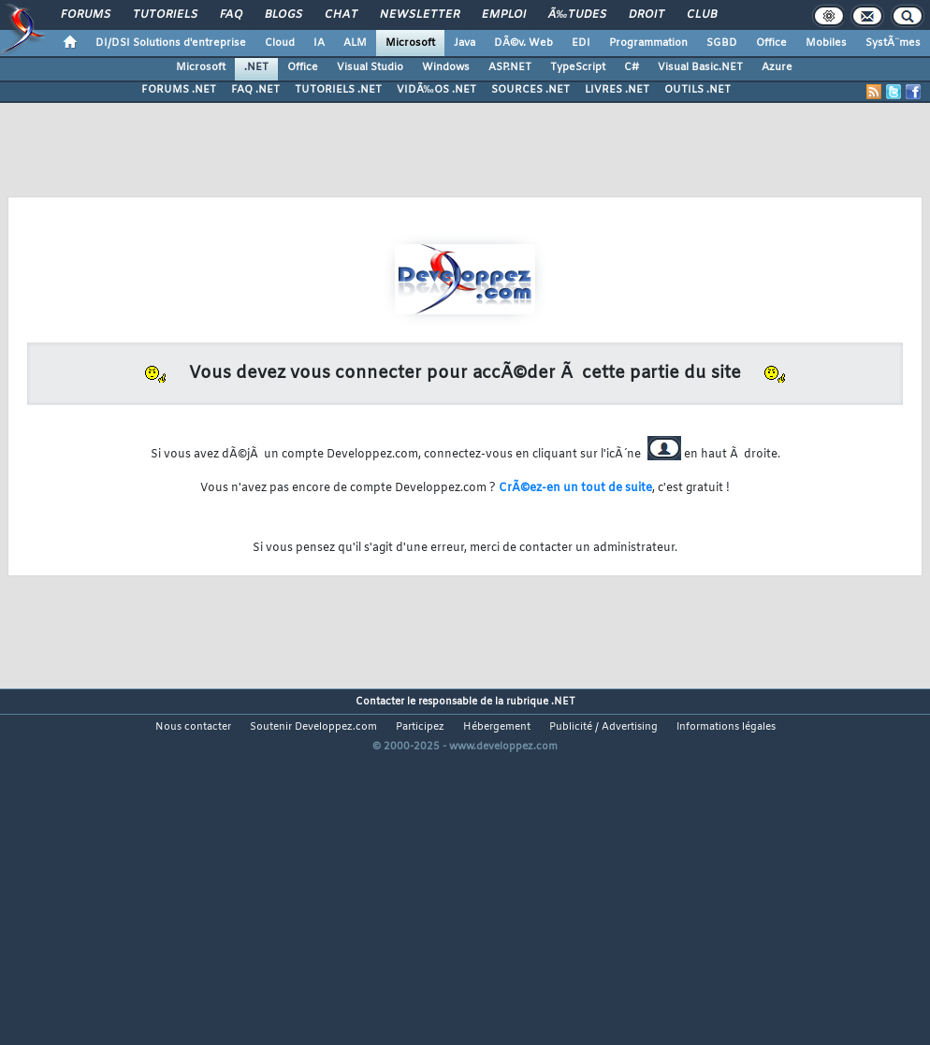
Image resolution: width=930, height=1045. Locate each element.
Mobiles (826, 43)
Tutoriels (165, 14)
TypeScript (577, 67)
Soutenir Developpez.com (313, 726)
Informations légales (726, 726)
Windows (446, 67)
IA (319, 43)
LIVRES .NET (617, 89)
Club (702, 14)
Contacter (380, 701)
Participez (420, 726)
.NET (256, 67)
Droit (646, 14)
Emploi (504, 14)
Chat (341, 14)
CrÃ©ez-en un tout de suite (575, 488)
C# (631, 67)
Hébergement (496, 726)
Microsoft (410, 43)
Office (771, 43)
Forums (85, 14)
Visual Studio (370, 67)
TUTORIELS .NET (338, 89)
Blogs (283, 14)
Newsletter (419, 14)
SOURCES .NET (530, 89)
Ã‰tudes (577, 14)
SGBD (721, 43)
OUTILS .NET (697, 89)
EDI (581, 43)
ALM (355, 43)
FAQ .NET (255, 89)
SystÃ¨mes (893, 43)
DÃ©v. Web (523, 43)
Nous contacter (193, 726)
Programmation (648, 43)
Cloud (280, 43)
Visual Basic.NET (700, 67)
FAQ (231, 14)
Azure (777, 67)
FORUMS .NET (178, 89)
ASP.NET (509, 67)
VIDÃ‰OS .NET (436, 89)
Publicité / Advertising (603, 726)
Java (464, 43)
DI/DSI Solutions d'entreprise (170, 43)
